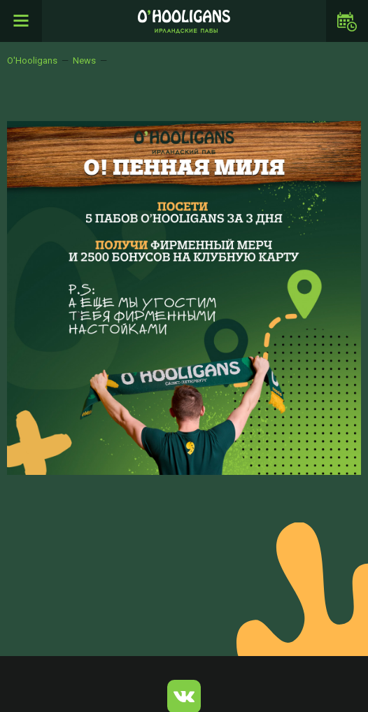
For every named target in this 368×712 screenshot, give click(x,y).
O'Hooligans (32, 60)
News (84, 60)
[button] (348, 133)
